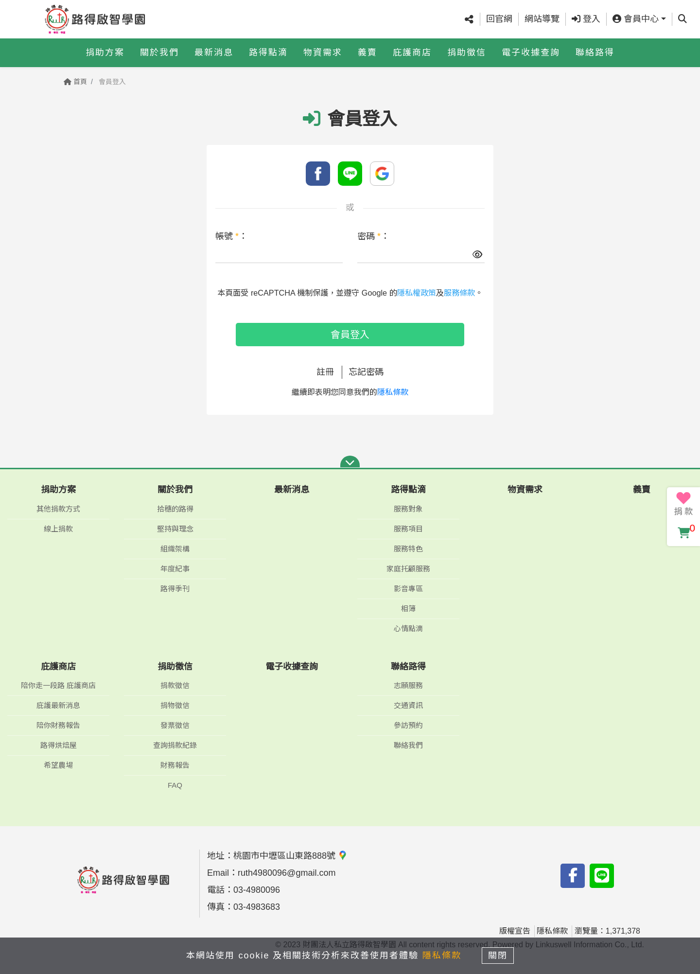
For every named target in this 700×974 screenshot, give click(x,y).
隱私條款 (392, 392)
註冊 (325, 372)
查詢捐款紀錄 (175, 745)
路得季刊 (175, 588)
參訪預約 (408, 725)
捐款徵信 (175, 685)
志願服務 (408, 685)
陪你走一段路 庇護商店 (58, 685)
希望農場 (58, 765)
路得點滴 (268, 52)
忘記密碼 (366, 372)
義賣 (367, 52)
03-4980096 (256, 890)
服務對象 (408, 509)
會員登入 (350, 334)
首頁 (75, 82)
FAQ (175, 785)
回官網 (499, 19)
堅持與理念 (175, 529)
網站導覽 (542, 19)
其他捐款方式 (58, 509)
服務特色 (408, 549)
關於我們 (159, 52)
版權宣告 (514, 931)
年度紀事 (175, 569)
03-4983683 (256, 907)
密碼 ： (373, 236)
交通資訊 (408, 705)
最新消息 (213, 52)
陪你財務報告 (58, 725)
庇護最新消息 (58, 705)
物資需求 (322, 52)
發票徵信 (175, 725)
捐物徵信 (175, 705)
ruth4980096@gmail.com (286, 873)
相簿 (408, 608)
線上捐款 (58, 529)
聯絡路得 (595, 52)
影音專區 (408, 588)
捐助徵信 (466, 52)
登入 (586, 19)
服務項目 (408, 529)
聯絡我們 (408, 745)
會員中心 (635, 19)
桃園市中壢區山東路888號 (290, 856)
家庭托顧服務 (408, 569)
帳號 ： (231, 236)
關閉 (498, 955)
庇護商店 (412, 52)
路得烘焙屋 (58, 745)
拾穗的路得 (175, 509)
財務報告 (175, 765)
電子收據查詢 (531, 52)
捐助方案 (105, 52)
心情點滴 (408, 628)
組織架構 (175, 549)
